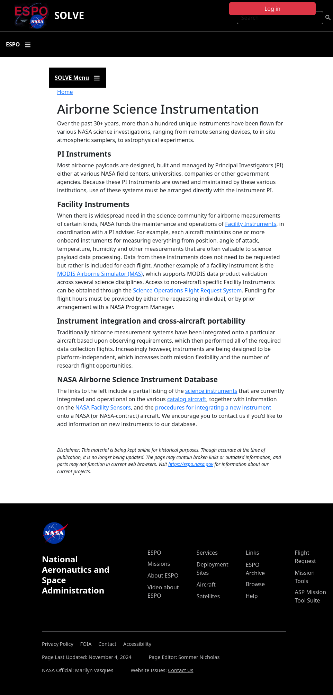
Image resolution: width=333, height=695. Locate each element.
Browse (255, 584)
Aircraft (206, 584)
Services (207, 552)
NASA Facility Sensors (103, 407)
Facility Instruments (250, 224)
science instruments (211, 391)
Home (65, 92)
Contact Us (180, 670)
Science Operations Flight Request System (187, 290)
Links (252, 552)
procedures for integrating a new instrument (213, 407)
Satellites (208, 596)
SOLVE (69, 15)
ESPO (154, 552)
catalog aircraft (186, 399)
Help (252, 596)
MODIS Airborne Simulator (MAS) (100, 274)
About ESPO (162, 575)
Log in (272, 8)
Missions (158, 564)
